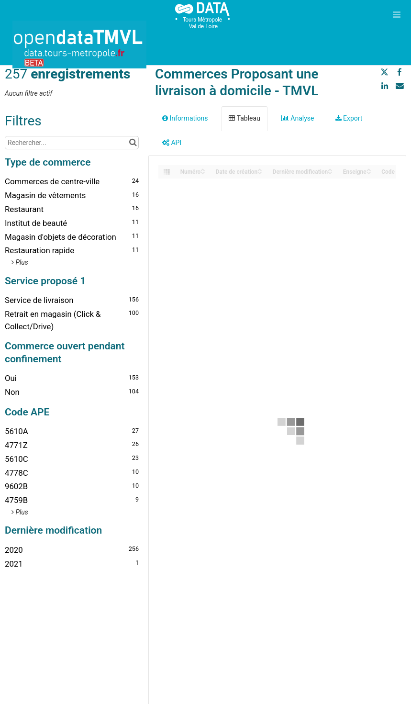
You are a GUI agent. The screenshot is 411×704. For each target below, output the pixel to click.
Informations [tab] (185, 118)
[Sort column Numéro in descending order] (202, 172)
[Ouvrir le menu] (396, 14)
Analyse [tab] (297, 118)
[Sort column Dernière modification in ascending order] (330, 169)
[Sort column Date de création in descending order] (259, 172)
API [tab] (171, 142)
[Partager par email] (399, 85)
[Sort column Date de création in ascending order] (259, 169)
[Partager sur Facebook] (399, 72)
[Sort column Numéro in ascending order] (202, 169)
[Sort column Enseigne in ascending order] (369, 169)
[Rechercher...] (72, 142)
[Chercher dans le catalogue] (133, 142)
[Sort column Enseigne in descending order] (369, 172)
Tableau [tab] (244, 118)
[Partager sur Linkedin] (384, 85)
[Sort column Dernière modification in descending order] (330, 172)
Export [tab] (349, 118)
